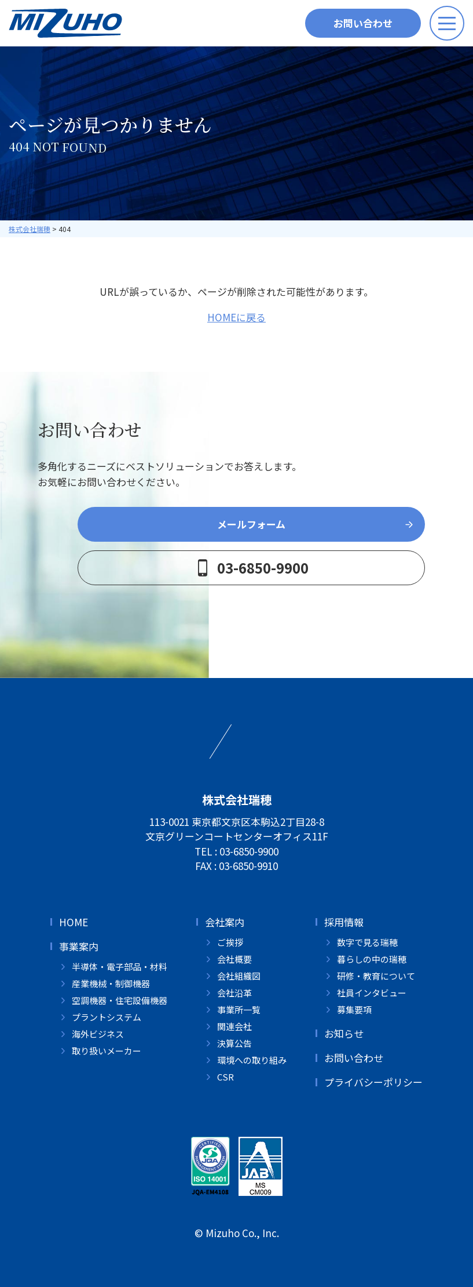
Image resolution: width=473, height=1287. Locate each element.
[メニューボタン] (447, 23)
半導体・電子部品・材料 (119, 966)
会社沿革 (234, 993)
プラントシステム (106, 1017)
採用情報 (344, 922)
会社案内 (224, 922)
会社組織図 (239, 976)
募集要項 (354, 1009)
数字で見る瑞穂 (367, 942)
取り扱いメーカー (106, 1051)
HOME (73, 922)
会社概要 (234, 959)
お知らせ (344, 1033)
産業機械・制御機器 (111, 983)
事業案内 (78, 946)
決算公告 (234, 1043)
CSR (225, 1077)
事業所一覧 (239, 1009)
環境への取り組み (252, 1060)
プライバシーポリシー (373, 1082)
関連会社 (234, 1026)
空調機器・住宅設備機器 (119, 1000)
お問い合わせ (363, 23)
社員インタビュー (371, 993)
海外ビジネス (98, 1034)
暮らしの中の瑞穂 (371, 959)
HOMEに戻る (236, 317)
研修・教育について (376, 976)
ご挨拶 (230, 942)
